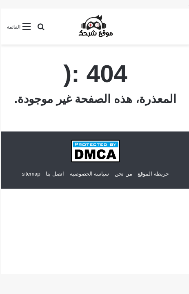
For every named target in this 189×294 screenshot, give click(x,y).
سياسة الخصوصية (89, 174)
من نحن (122, 174)
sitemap (30, 174)
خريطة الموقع (152, 174)
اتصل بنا (54, 174)
